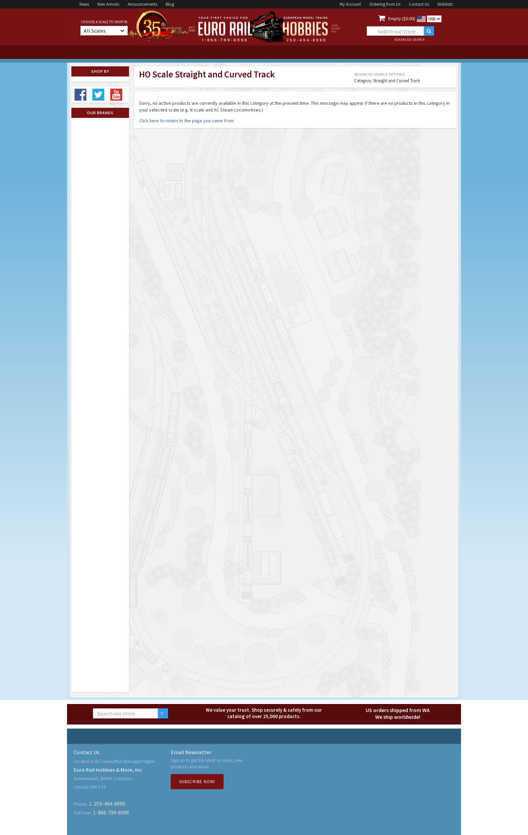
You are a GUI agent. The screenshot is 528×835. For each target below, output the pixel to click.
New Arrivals (108, 4)
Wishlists (445, 4)
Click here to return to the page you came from (186, 121)
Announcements (142, 4)
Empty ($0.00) (401, 18)
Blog (170, 4)
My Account (350, 4)
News (84, 4)
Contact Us (419, 4)
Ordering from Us (384, 4)
